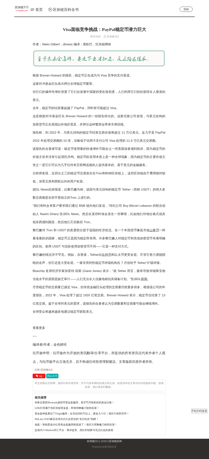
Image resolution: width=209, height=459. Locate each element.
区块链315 (93, 441)
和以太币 (52, 376)
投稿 (186, 9)
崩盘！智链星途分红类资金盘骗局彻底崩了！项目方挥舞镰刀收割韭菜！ (76, 424)
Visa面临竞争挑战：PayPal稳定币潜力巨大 (104, 29)
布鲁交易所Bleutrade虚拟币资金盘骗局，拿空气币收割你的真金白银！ (74, 402)
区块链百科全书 (63, 10)
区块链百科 (115, 441)
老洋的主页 (110, 446)
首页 (36, 10)
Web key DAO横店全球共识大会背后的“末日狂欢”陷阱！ (67, 419)
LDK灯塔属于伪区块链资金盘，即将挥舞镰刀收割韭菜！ (67, 408)
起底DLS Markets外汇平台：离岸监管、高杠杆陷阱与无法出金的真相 (74, 430)
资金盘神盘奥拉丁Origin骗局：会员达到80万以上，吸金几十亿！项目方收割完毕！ (82, 413)
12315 (104, 441)
